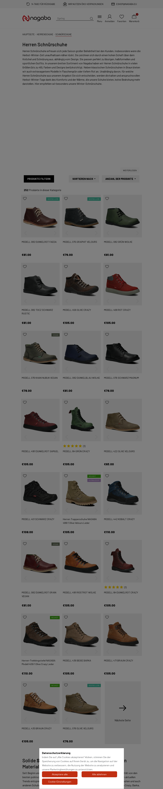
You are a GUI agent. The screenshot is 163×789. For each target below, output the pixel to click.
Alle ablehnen (99, 774)
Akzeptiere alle (60, 774)
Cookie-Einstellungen (59, 781)
